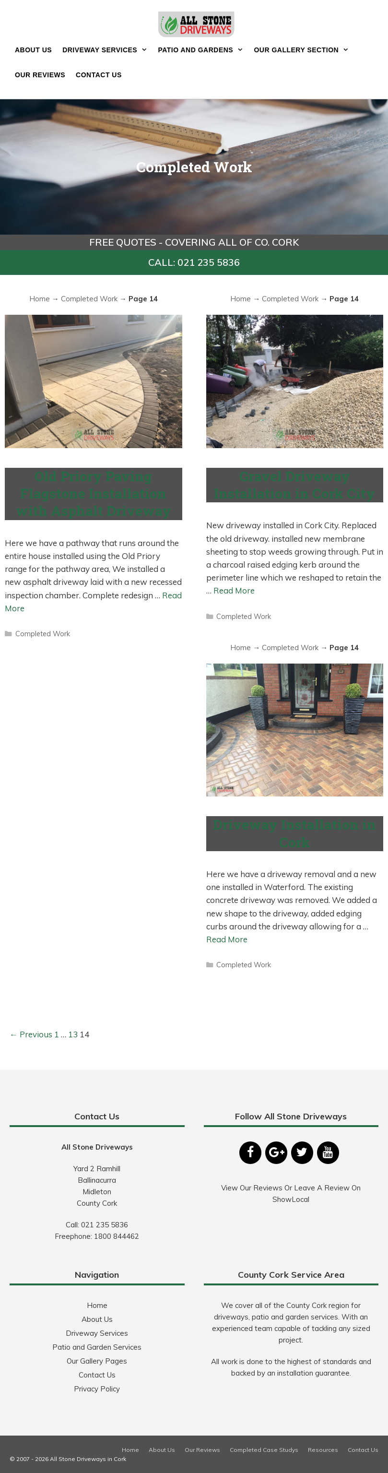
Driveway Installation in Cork (294, 833)
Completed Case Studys (264, 1449)
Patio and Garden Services (96, 1347)
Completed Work (89, 298)
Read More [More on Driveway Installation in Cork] (226, 939)
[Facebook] (250, 1152)
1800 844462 (116, 1236)
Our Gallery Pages (97, 1361)
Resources (323, 1449)
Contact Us (99, 75)
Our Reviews (40, 75)
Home (39, 298)
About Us (33, 50)
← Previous (31, 1034)
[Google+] (276, 1152)
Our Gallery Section (304, 49)
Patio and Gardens (203, 49)
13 (73, 1034)
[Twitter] (302, 1152)
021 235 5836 (104, 1224)
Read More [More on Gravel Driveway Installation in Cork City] (234, 590)
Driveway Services (107, 49)
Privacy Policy (97, 1388)
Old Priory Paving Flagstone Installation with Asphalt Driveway (93, 493)
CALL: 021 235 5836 (194, 262)
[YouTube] (328, 1152)
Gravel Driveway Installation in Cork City (294, 484)
